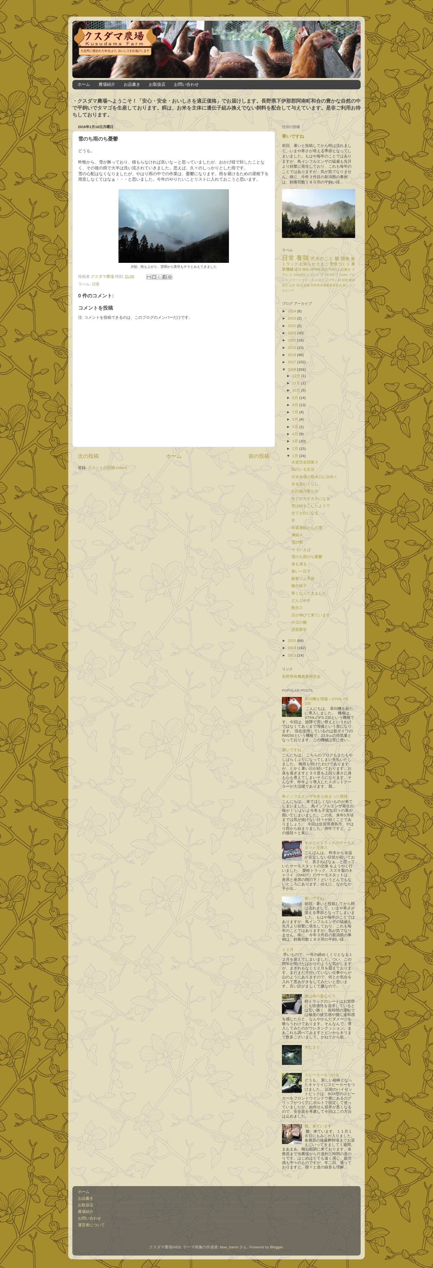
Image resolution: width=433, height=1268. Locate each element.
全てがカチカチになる (310, 499)
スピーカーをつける (322, 1075)
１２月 (288, 950)
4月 (295, 434)
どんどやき (301, 600)
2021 (292, 333)
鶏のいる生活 (303, 469)
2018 (292, 355)
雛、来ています (318, 1126)
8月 (295, 405)
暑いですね (291, 750)
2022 (292, 326)
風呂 (324, 269)
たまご (323, 264)
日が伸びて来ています (310, 615)
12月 (296, 376)
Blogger (276, 1247)
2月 (295, 449)
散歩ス (297, 608)
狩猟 (306, 285)
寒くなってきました (308, 593)
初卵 (345, 280)
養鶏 (302, 258)
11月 (296, 383)
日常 (96, 284)
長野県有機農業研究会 (326, 285)
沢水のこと (321, 258)
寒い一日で (301, 571)
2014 (292, 648)
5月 (295, 427)
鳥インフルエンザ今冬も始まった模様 (315, 796)
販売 (298, 269)
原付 (285, 285)
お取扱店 (157, 84)
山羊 (292, 285)
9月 (295, 398)
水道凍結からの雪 (306, 528)
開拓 (305, 269)
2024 (292, 311)
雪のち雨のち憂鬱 (306, 557)
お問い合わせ (186, 84)
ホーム (84, 84)
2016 (292, 369)
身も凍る (299, 564)
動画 (352, 280)
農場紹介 (107, 84)
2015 (292, 641)
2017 (292, 362)
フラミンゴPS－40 (328, 280)
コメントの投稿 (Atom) (107, 468)
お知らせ (307, 264)
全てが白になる (304, 513)
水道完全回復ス (304, 462)
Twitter (343, 274)
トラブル (313, 274)
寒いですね (293, 136)
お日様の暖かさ (304, 491)
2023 (292, 318)
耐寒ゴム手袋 (303, 579)
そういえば (301, 550)
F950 (333, 269)
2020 (292, 340)
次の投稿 (88, 456)
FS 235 (329, 274)
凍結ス (297, 535)
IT (337, 274)
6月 (295, 419)
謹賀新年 (299, 629)
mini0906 (300, 274)
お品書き (132, 84)
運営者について (91, 1225)
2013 (292, 655)
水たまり (312, 1047)
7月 (295, 412)
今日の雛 (299, 622)
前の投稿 (259, 456)
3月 (295, 441)
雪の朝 (297, 542)
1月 (295, 456)
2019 (292, 348)
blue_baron (229, 1247)
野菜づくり (340, 264)
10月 (296, 390)
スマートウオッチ (301, 280)
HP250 (315, 269)
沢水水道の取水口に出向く (314, 477)
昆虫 (299, 285)
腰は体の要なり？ (320, 996)
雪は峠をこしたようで (310, 506)
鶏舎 (345, 258)
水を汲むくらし (304, 484)
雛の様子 (299, 586)
